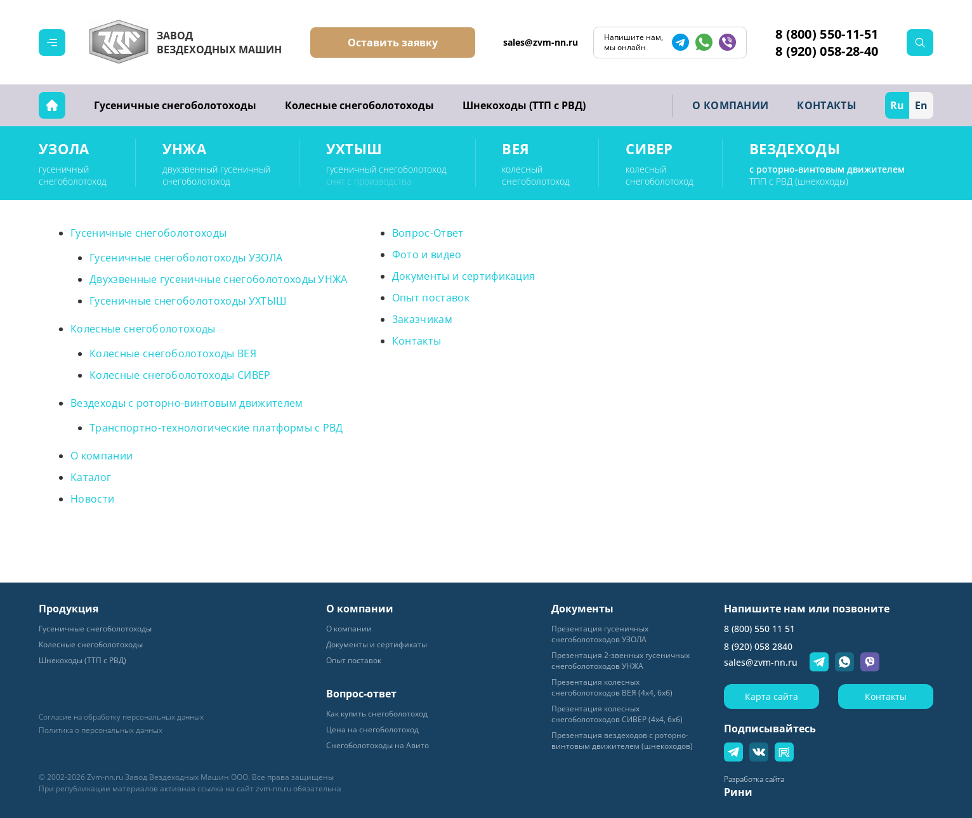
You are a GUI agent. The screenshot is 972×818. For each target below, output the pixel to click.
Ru (897, 105)
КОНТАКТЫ (827, 105)
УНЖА (184, 148)
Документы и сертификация (463, 276)
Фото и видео (427, 254)
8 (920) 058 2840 (758, 646)
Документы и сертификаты (376, 644)
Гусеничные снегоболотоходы (175, 105)
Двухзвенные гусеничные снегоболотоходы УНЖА (218, 279)
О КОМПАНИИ (730, 105)
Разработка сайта (754, 779)
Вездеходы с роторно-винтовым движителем (186, 403)
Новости (92, 499)
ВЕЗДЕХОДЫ (794, 148)
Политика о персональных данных (100, 730)
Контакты (417, 341)
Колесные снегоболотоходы (359, 105)
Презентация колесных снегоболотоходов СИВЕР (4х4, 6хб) (617, 714)
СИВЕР (649, 148)
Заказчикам (422, 319)
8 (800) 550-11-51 (826, 34)
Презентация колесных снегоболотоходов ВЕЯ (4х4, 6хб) (612, 687)
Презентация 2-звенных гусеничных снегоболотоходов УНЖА (620, 660)
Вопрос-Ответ (428, 233)
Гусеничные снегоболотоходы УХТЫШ (188, 301)
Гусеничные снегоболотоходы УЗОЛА (185, 258)
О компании (101, 456)
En (921, 105)
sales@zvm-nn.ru (540, 42)
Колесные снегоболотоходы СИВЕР (180, 375)
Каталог (90, 477)
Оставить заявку (393, 42)
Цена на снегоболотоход (372, 729)
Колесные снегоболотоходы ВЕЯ (172, 353)
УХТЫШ (354, 148)
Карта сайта (771, 696)
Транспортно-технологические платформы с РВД (216, 428)
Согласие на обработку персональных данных (121, 717)
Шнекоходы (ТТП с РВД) (524, 105)
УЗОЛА (64, 148)
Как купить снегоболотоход (377, 713)
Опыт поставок (431, 298)
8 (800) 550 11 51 (759, 629)
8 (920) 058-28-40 (826, 51)
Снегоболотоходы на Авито (377, 745)
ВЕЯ (515, 148)
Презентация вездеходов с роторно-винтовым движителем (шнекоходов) (622, 740)
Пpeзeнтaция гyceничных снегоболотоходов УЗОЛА (599, 634)
